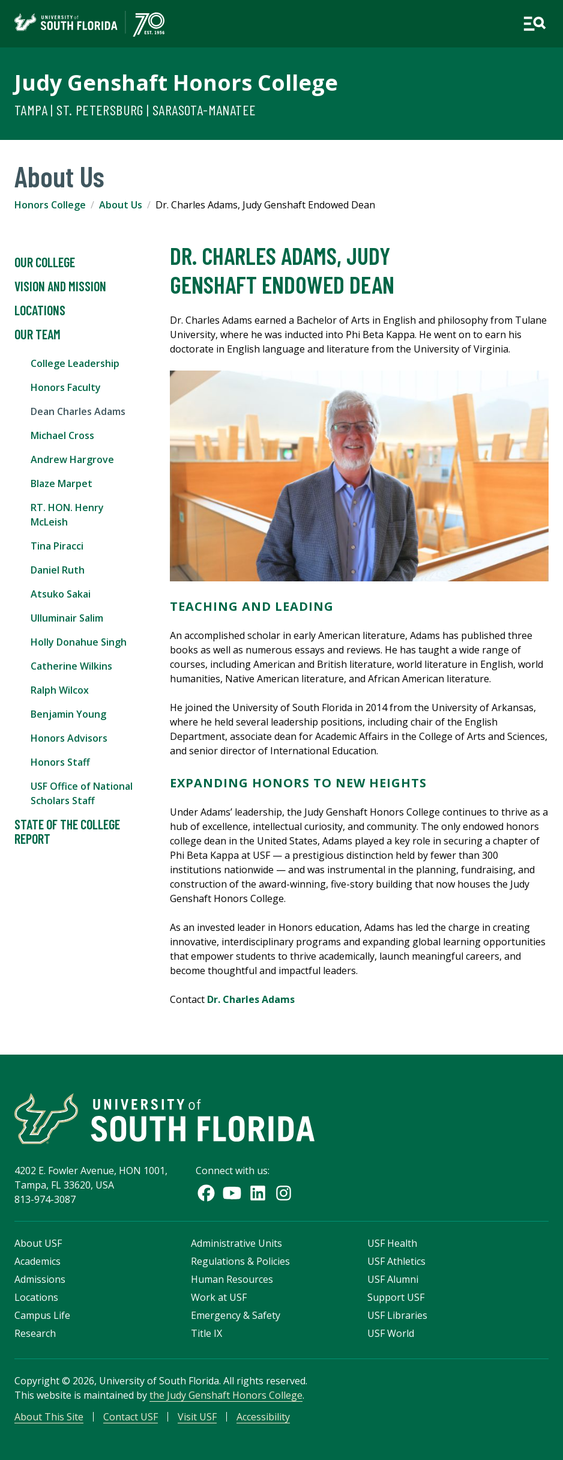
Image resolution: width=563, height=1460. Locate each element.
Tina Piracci (57, 546)
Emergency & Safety (235, 1315)
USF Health (392, 1243)
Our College (44, 262)
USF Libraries (397, 1315)
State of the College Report (67, 831)
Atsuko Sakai (61, 594)
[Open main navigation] (534, 24)
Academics (37, 1261)
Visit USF (197, 1416)
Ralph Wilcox (60, 690)
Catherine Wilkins (71, 666)
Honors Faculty (66, 387)
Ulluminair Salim (67, 618)
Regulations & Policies (240, 1261)
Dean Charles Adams (78, 411)
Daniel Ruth (58, 570)
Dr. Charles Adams (251, 999)
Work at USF (219, 1297)
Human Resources (232, 1279)
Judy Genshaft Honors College (176, 82)
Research (35, 1333)
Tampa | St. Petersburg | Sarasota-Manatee (135, 109)
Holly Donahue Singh (79, 642)
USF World (390, 1333)
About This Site (48, 1416)
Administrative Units (236, 1243)
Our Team (37, 334)
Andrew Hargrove (72, 459)
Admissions (39, 1279)
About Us (120, 204)
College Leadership (75, 363)
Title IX (206, 1333)
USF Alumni (392, 1279)
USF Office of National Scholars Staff (82, 793)
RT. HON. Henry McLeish (67, 515)
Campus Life (42, 1315)
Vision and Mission (60, 286)
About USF (38, 1243)
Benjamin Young (68, 714)
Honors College (50, 204)
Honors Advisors (69, 738)
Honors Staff (60, 762)
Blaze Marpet (61, 483)
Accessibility (263, 1416)
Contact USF (130, 1416)
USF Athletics (396, 1261)
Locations (39, 310)
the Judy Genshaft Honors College (226, 1395)
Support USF (395, 1297)
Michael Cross (62, 435)
